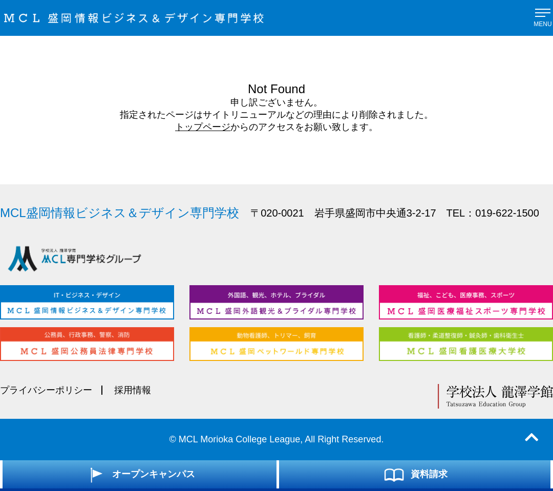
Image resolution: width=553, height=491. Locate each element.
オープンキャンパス (139, 474)
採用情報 (132, 390)
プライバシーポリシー (46, 390)
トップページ (202, 127)
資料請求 (415, 474)
